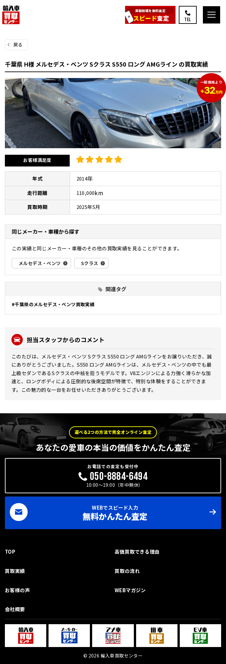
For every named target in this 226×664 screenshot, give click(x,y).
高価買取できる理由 (137, 551)
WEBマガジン (130, 590)
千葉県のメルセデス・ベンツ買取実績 (54, 304)
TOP (10, 551)
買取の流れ (127, 570)
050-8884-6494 (119, 476)
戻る (18, 44)
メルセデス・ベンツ (40, 263)
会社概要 (15, 609)
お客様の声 (17, 590)
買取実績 (15, 570)
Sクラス (89, 263)
